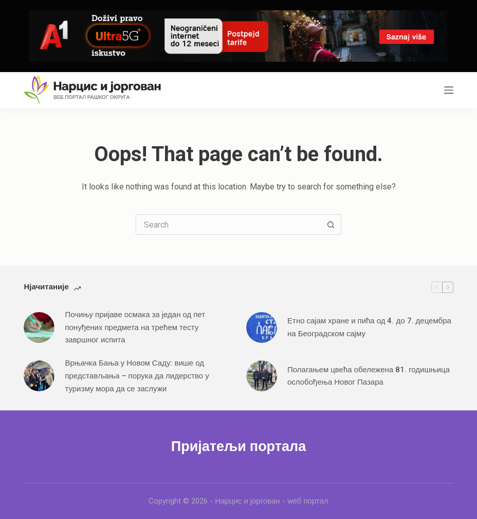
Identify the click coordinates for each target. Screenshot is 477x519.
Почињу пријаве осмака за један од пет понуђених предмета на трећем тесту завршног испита (135, 327)
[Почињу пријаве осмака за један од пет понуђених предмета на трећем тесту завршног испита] (39, 327)
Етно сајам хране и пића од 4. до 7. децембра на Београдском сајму (369, 327)
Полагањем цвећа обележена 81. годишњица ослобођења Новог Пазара (368, 376)
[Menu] (448, 90)
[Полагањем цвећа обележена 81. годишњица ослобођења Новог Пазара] (261, 375)
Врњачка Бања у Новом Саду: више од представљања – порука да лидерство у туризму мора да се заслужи (137, 375)
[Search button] (331, 224)
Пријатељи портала (238, 446)
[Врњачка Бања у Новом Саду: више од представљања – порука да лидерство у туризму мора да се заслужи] (39, 375)
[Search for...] (228, 224)
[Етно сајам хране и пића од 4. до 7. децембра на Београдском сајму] (261, 327)
